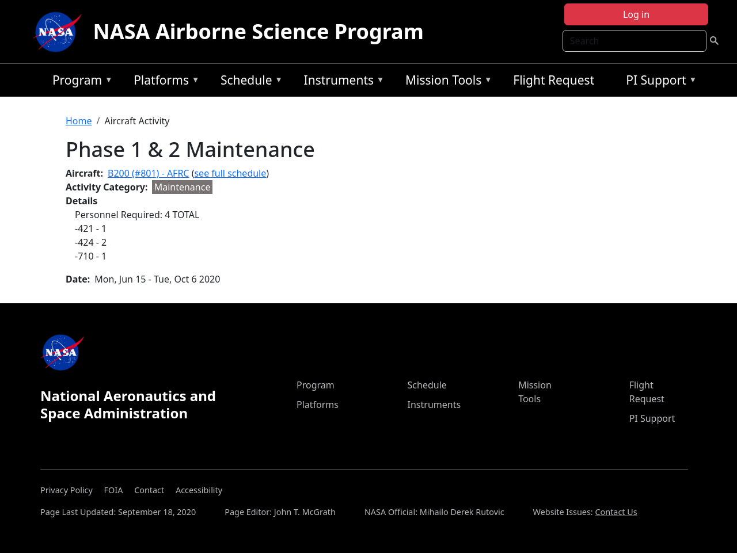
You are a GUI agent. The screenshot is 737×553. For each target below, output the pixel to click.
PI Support (658, 82)
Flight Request (553, 80)
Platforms (163, 82)
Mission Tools (446, 82)
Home (79, 121)
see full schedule (230, 173)
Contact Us (616, 511)
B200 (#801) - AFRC (148, 173)
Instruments (341, 82)
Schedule (249, 82)
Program (80, 82)
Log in (636, 14)
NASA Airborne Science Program (258, 31)
